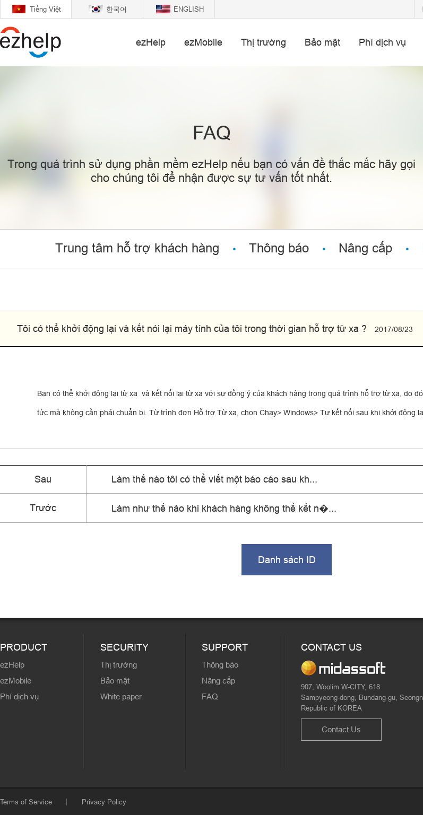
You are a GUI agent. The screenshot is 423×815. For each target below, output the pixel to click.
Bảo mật (322, 42)
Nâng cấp (365, 248)
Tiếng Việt (45, 9)
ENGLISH (189, 9)
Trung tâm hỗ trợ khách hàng (137, 248)
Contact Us (341, 729)
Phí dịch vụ (382, 42)
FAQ (210, 696)
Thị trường (263, 42)
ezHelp (151, 42)
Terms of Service (26, 802)
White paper (121, 696)
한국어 (116, 9)
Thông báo (279, 248)
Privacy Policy (104, 802)
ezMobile (203, 42)
